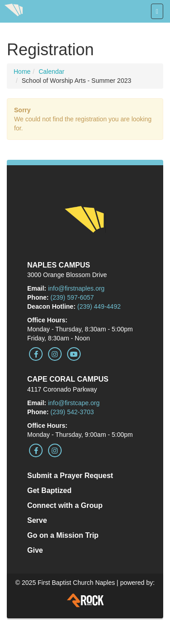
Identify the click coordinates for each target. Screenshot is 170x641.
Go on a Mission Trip (62, 535)
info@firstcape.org (74, 403)
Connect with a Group (64, 505)
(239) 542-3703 (72, 412)
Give (35, 550)
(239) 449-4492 (99, 306)
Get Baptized (49, 490)
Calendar (51, 71)
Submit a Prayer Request (70, 475)
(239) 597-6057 (72, 297)
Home (22, 71)
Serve (37, 520)
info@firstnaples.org (76, 288)
